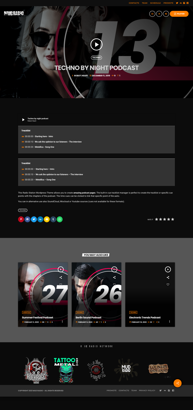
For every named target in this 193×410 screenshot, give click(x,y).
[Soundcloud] (181, 3)
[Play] (159, 14)
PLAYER (179, 13)
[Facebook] (188, 3)
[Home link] (14, 14)
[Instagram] (184, 3)
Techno (96, 63)
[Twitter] (177, 3)
